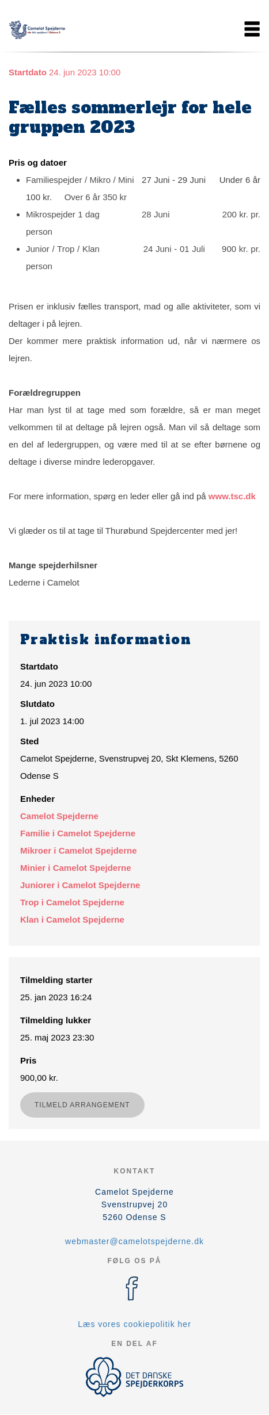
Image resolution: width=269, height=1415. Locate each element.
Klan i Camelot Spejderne (72, 919)
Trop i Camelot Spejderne (72, 902)
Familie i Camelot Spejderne (77, 833)
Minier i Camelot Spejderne (75, 868)
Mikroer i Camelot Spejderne (78, 850)
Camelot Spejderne (59, 816)
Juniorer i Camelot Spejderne (80, 885)
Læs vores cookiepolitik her (134, 1324)
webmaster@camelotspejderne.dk (134, 1241)
